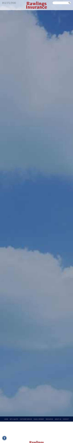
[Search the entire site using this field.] (60, 3)
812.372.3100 (9, 2)
